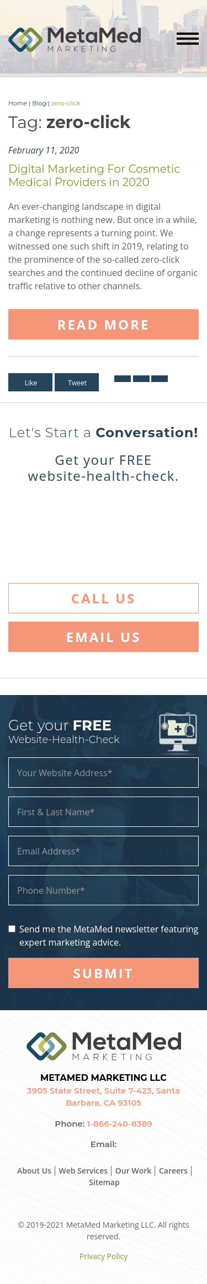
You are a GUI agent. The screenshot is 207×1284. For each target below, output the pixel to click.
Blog (39, 103)
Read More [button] (103, 324)
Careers (173, 1171)
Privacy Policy (103, 1256)
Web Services (83, 1171)
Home (17, 103)
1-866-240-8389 (119, 1123)
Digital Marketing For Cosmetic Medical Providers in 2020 (94, 175)
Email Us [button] (103, 637)
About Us (34, 1171)
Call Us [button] (103, 598)
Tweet (77, 383)
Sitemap (104, 1182)
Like (31, 383)
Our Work (133, 1171)
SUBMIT (103, 973)
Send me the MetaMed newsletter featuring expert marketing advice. (108, 935)
